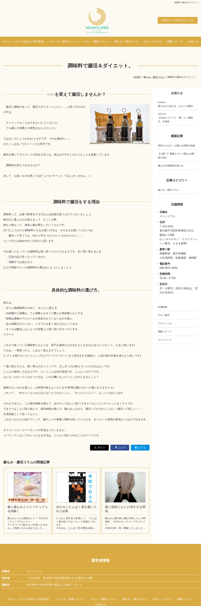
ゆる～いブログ (152, 41)
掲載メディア (175, 41)
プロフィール (165, 323)
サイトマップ (165, 339)
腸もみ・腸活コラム (126, 41)
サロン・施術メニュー (96, 41)
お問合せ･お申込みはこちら (177, 20)
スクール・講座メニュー (63, 41)
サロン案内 (163, 315)
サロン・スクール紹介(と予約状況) (23, 41)
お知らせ (193, 41)
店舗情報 (162, 307)
